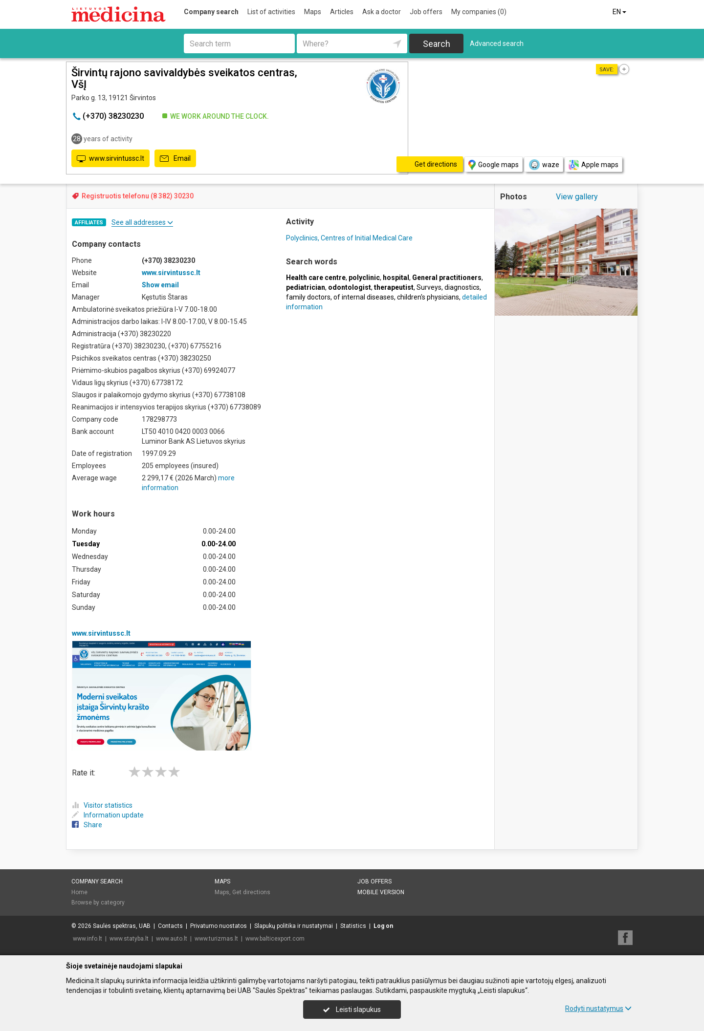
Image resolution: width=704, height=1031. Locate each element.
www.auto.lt (171, 938)
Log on (383, 926)
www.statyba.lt (129, 938)
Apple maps (593, 165)
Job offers (426, 12)
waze (543, 164)
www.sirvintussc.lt (110, 158)
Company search (211, 12)
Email (175, 158)
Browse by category (98, 902)
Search (436, 44)
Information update (108, 815)
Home (79, 892)
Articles (341, 12)
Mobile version (380, 892)
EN (620, 12)
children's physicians (428, 297)
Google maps (493, 165)
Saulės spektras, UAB (122, 926)
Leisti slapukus (352, 1009)
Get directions (251, 892)
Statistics (353, 926)
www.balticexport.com (275, 938)
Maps (312, 12)
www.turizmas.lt (216, 938)
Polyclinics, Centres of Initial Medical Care (349, 238)
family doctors (308, 297)
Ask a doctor (381, 12)
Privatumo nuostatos (218, 926)
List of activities (271, 12)
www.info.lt (87, 938)
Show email (160, 285)
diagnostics (462, 287)
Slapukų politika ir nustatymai (293, 926)
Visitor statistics (102, 805)
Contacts (170, 926)
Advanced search (497, 43)
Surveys (429, 287)
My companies (478, 12)
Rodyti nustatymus (598, 1008)
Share (87, 825)
